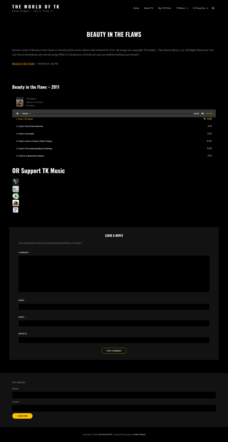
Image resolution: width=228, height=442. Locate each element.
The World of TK (36, 6)
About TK (148, 8)
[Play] (17, 113)
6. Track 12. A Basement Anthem (30, 156)
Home (136, 8)
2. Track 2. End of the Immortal (29, 126)
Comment (24, 252)
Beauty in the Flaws (23, 63)
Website (22, 334)
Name (22, 300)
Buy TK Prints (164, 8)
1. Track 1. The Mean (24, 119)
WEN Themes (140, 434)
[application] (114, 112)
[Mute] (202, 113)
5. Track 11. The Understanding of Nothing (34, 148)
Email (22, 317)
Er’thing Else (199, 8)
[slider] (110, 113)
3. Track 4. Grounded (25, 133)
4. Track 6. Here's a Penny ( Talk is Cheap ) (34, 141)
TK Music (180, 8)
